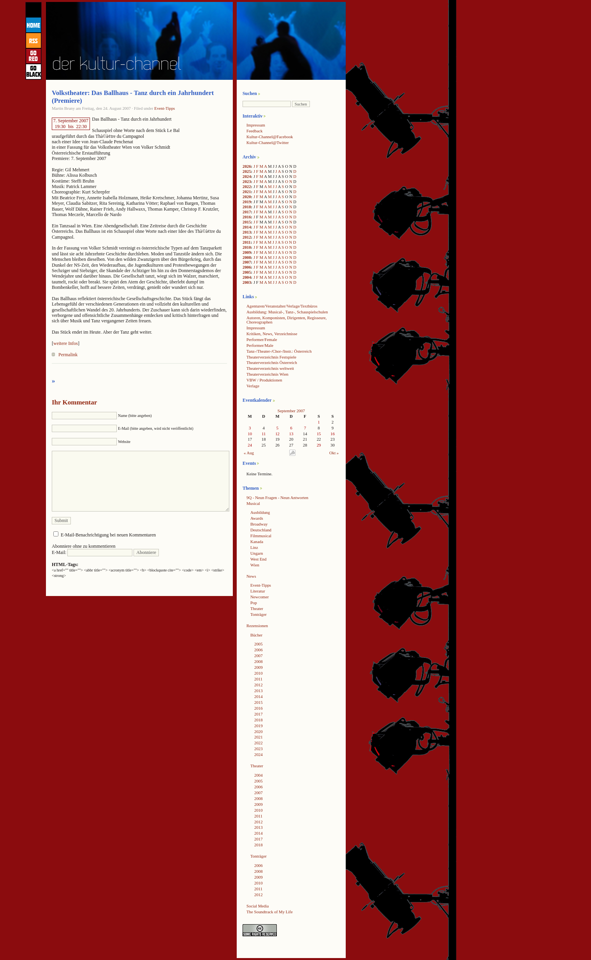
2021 (247, 191)
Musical (253, 503)
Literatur (257, 591)
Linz (254, 547)
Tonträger (258, 614)
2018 (247, 206)
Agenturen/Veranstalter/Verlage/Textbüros (281, 306)
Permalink (67, 354)
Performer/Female (261, 339)
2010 (247, 247)
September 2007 (291, 410)
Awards (256, 518)
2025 (247, 171)
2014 (247, 227)
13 (291, 433)
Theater (256, 608)
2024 (247, 176)
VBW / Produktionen (264, 380)
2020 (247, 196)
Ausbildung (260, 512)
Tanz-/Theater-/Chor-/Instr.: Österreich (278, 351)
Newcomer (259, 596)
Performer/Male (259, 345)
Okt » (334, 452)
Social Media (257, 906)
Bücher (256, 635)
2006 (247, 267)
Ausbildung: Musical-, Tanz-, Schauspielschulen (287, 311)
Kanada (256, 541)
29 (319, 445)
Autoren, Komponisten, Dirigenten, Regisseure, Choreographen (286, 319)
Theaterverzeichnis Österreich (271, 362)
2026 (247, 166)
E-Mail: (92, 552)
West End (258, 559)
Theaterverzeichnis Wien (267, 374)
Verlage (252, 385)
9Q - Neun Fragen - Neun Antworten (277, 497)
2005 (247, 272)
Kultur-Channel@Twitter (267, 142)
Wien (254, 565)
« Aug (249, 452)
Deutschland (260, 529)
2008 (247, 257)
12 (277, 433)
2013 (247, 232)
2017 (247, 211)
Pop (253, 602)
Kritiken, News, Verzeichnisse (271, 333)
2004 (247, 277)
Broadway (258, 524)
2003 (247, 282)
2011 (247, 242)
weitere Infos (65, 343)
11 (264, 433)
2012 (247, 237)
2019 (247, 201)
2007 (247, 262)
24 (250, 445)
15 (319, 433)
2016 (247, 217)
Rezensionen (257, 625)
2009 (247, 252)
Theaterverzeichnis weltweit (270, 368)
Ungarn (256, 553)
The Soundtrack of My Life (269, 911)
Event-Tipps (164, 108)
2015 (247, 222)
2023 (247, 181)
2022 (247, 186)
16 (333, 433)
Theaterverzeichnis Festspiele (271, 357)
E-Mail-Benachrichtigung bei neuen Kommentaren (108, 535)
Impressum (255, 125)
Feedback (254, 130)
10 (250, 433)
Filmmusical (260, 535)
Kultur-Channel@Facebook (269, 136)
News (251, 576)
